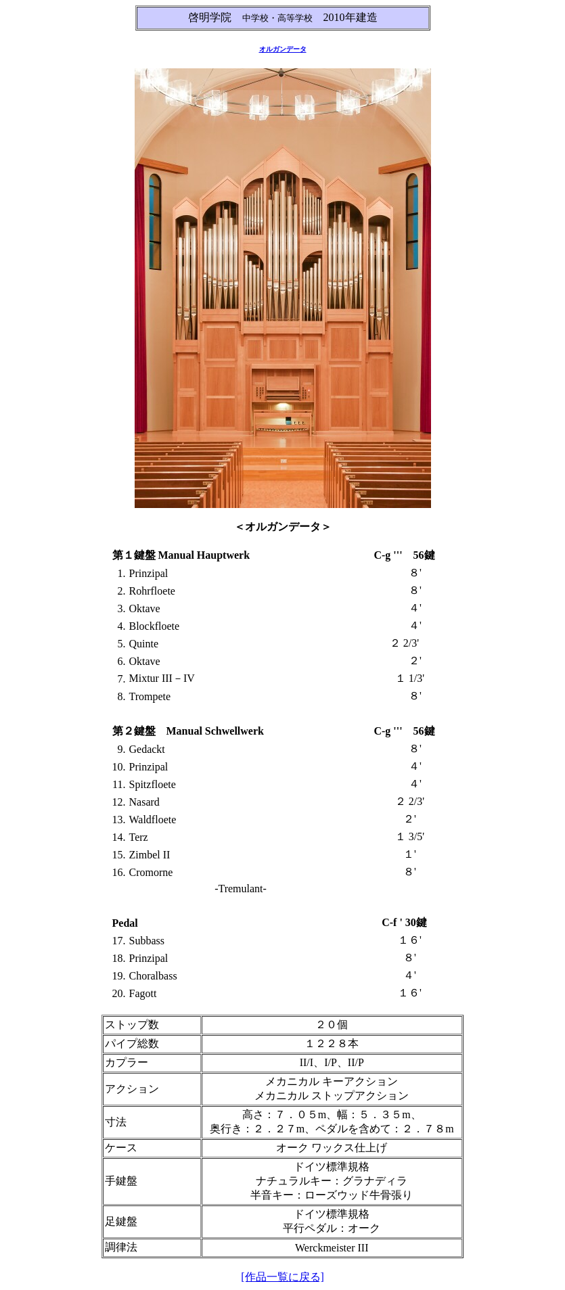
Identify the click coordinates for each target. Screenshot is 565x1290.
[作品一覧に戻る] (282, 1277)
